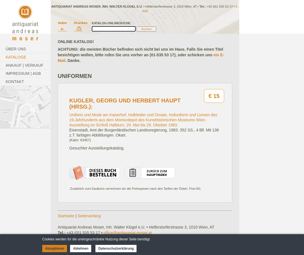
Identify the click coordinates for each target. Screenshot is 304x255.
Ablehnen (80, 248)
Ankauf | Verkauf (24, 65)
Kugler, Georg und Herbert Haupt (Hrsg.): (125, 103)
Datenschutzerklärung (116, 248)
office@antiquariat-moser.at (128, 233)
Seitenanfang (89, 216)
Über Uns (16, 49)
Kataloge (16, 57)
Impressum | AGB (23, 73)
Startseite (66, 216)
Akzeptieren (54, 248)
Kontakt (15, 81)
